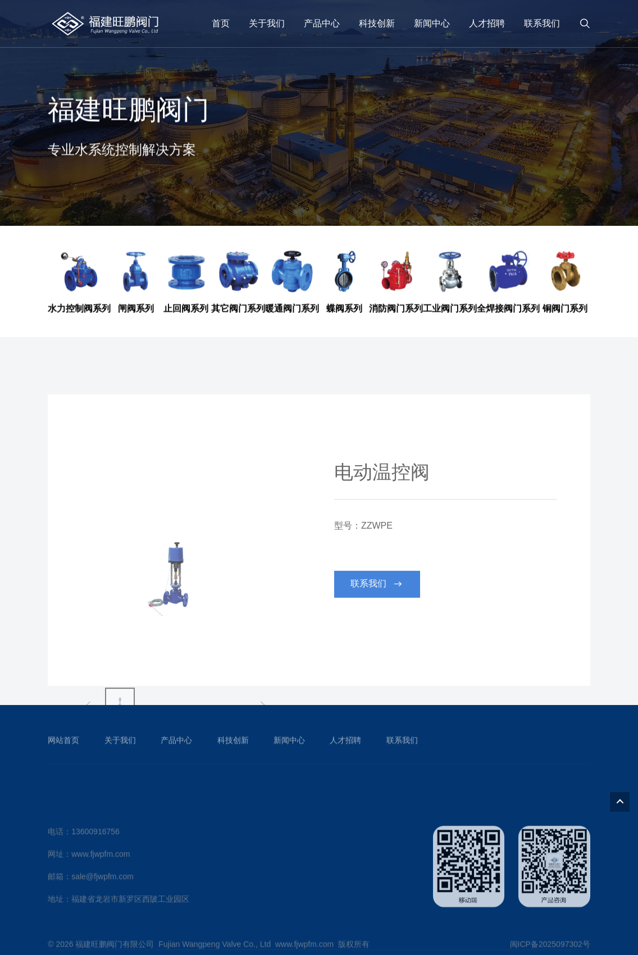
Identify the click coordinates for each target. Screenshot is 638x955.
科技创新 (377, 23)
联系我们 (542, 23)
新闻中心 (432, 23)
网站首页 (63, 752)
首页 (221, 23)
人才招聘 (487, 23)
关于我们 (267, 23)
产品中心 (322, 23)
